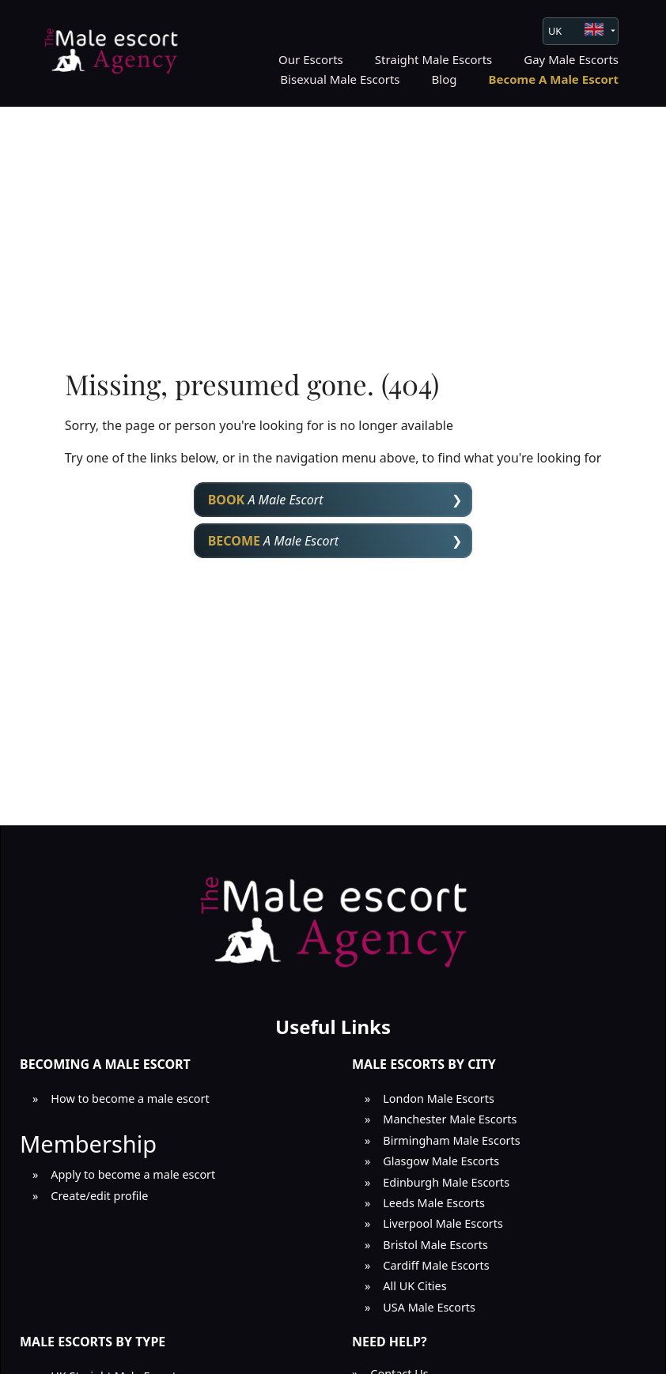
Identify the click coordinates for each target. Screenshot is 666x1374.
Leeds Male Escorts (434, 1202)
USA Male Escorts (429, 1307)
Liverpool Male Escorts (443, 1223)
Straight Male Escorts (434, 59)
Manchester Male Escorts (450, 1119)
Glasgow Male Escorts (441, 1160)
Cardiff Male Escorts (436, 1265)
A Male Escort (266, 499)
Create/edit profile (99, 1195)
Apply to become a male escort (133, 1174)
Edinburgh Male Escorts (446, 1182)
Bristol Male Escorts (435, 1244)
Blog (444, 79)
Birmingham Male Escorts (451, 1140)
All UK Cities (414, 1285)
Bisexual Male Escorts (339, 79)
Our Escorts (310, 59)
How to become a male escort (130, 1098)
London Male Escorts (438, 1098)
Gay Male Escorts (571, 59)
